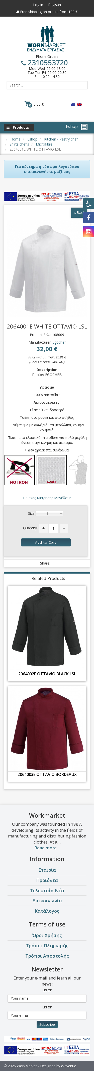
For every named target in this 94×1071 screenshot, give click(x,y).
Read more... (47, 848)
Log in (38, 4)
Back (79, 212)
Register (54, 4)
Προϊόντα (47, 880)
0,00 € (34, 104)
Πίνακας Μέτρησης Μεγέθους (47, 497)
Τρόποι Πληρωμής (47, 945)
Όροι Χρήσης (47, 935)
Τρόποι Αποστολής (47, 956)
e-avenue (68, 1065)
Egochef (59, 342)
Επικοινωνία (47, 900)
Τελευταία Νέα (47, 890)
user (47, 990)
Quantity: (30, 528)
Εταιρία (47, 870)
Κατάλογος (47, 911)
